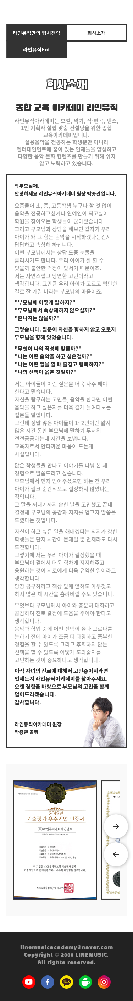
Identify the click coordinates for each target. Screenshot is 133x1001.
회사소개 (96, 32)
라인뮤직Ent (36, 49)
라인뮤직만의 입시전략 (36, 32)
